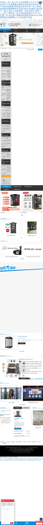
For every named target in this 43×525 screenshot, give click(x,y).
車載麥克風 (13, 441)
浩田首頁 (5, 29)
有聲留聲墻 (8, 114)
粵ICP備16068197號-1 (24, 447)
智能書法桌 (8, 116)
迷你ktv (25, 48)
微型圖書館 (8, 93)
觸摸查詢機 (8, 95)
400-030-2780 (36, 25)
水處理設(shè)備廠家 (19, 441)
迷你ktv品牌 (24, 441)
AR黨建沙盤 (8, 165)
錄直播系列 (3, 156)
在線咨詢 (16, 523)
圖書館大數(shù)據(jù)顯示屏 (8, 90)
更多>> (41, 218)
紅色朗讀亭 (3, 79)
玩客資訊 (38, 441)
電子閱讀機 (3, 107)
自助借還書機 (15, 48)
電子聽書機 (3, 110)
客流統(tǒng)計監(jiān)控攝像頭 (3, 94)
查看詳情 (20, 212)
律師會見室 (8, 154)
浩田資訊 (27, 31)
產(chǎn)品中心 (16, 29)
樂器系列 (7, 156)
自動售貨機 (29, 441)
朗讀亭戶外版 (21, 48)
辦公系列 (3, 158)
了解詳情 (21, 343)
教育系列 (7, 152)
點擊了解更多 (23, 378)
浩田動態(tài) (26, 407)
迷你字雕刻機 (8, 441)
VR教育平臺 (8, 167)
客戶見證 (37, 29)
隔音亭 (29, 48)
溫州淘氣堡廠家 (34, 441)
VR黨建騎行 (3, 173)
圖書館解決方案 (5, 31)
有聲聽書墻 (3, 114)
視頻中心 (16, 31)
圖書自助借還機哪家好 (17, 433)
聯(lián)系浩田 (38, 31)
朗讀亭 (27, 29)
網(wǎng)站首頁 (27, 523)
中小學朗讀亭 (9, 48)
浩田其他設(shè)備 (6, 176)
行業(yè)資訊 (17, 407)
